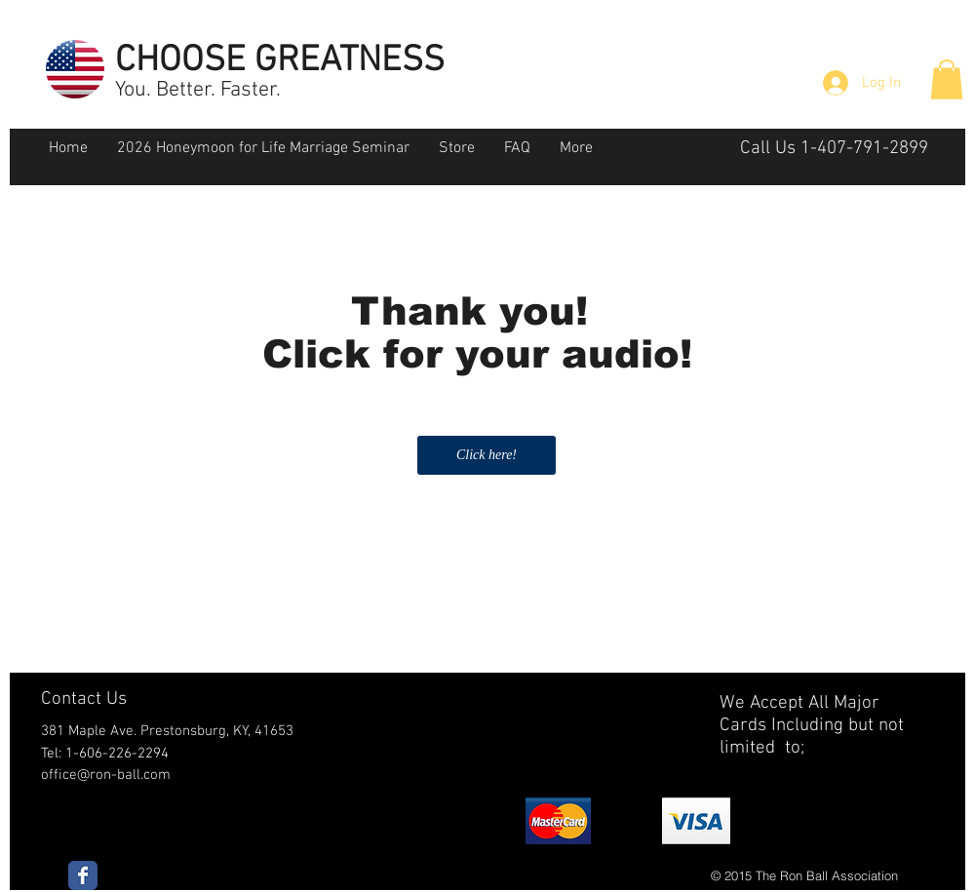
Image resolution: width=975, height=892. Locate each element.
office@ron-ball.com (106, 775)
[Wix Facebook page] (83, 875)
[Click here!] (486, 455)
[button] (946, 79)
